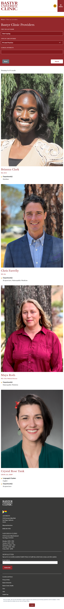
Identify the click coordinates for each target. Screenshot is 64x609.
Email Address (6, 560)
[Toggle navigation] (60, 6)
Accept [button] (32, 605)
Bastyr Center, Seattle (8, 585)
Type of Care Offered (8, 38)
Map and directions (7, 525)
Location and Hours (8, 577)
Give (4, 588)
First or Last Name (7, 29)
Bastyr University (7, 582)
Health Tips (5, 594)
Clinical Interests (7, 47)
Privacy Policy (6, 579)
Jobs (4, 591)
